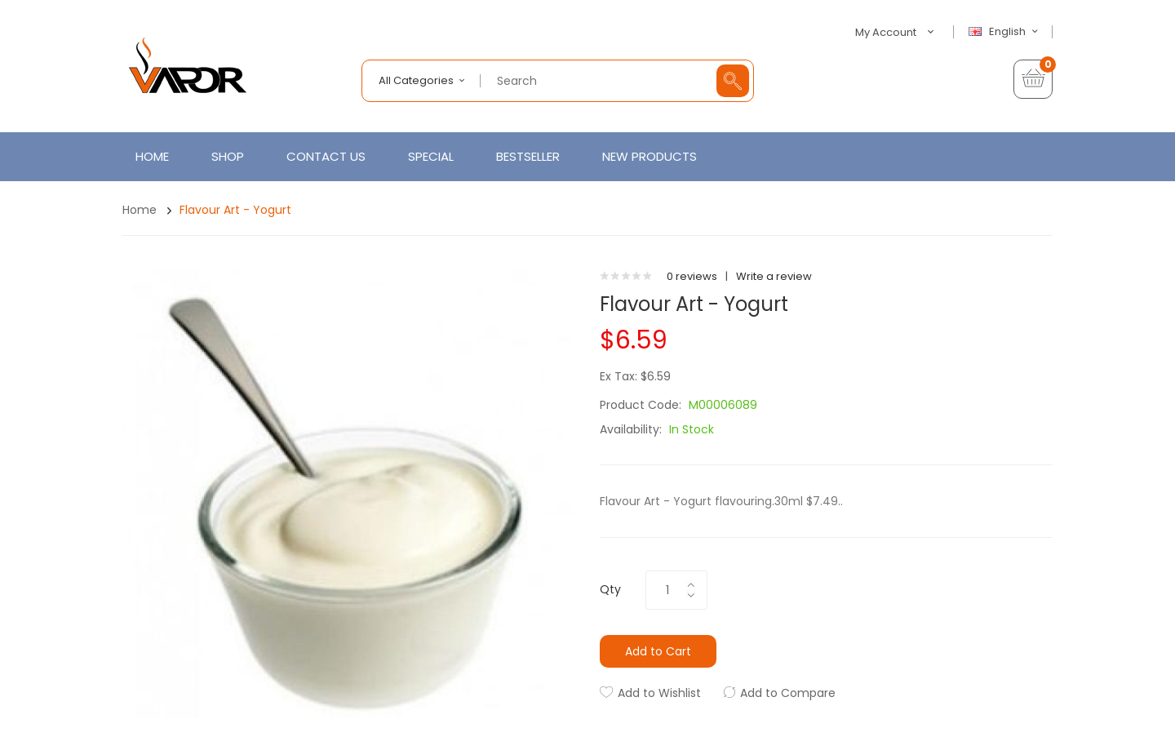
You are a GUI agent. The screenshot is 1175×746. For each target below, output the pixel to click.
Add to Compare (788, 693)
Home (139, 210)
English (1005, 31)
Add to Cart (658, 651)
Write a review (774, 276)
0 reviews (692, 276)
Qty (610, 589)
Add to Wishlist (659, 693)
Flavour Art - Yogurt (235, 210)
